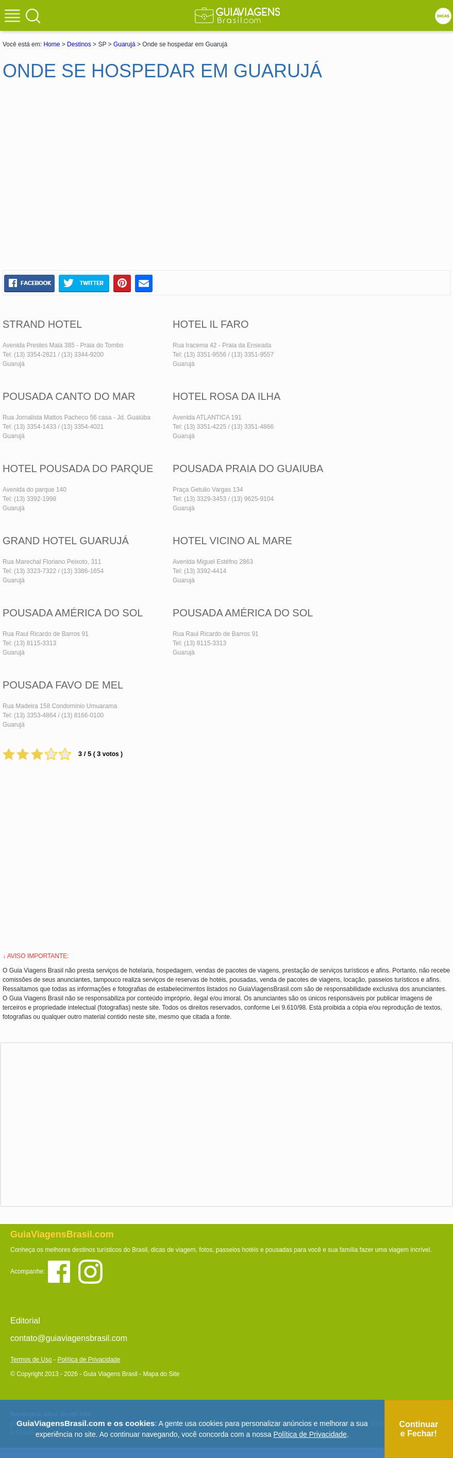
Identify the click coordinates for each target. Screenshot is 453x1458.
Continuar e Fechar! (419, 1429)
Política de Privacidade (88, 1359)
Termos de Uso (31, 1359)
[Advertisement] (102, 180)
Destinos (79, 44)
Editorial (25, 1320)
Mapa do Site (161, 1374)
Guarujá (124, 44)
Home (51, 44)
